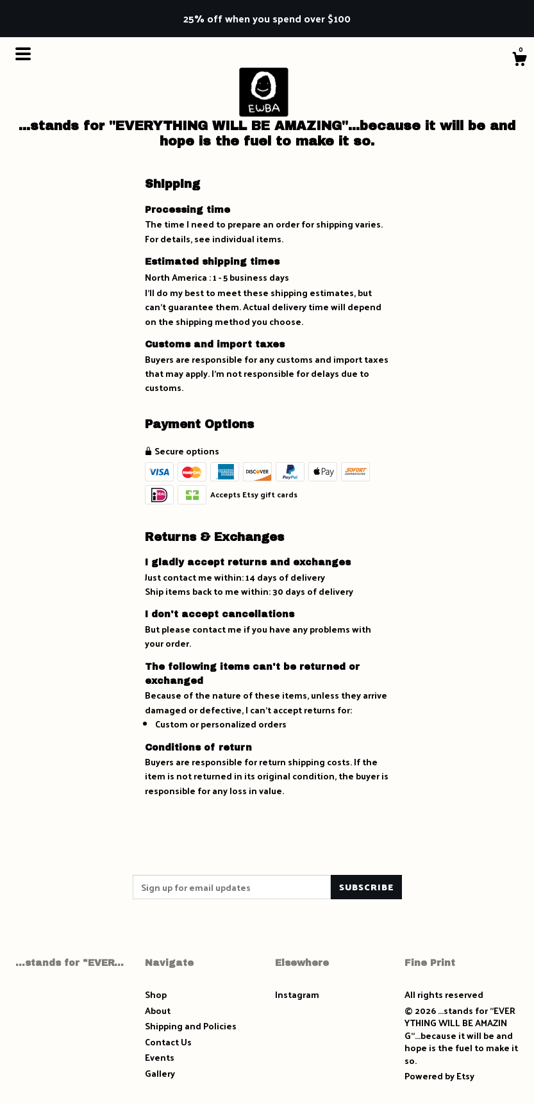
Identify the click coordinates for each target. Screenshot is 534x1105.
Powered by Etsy (439, 1076)
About (158, 1010)
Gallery (160, 1073)
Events (159, 1057)
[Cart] (519, 60)
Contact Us (168, 1042)
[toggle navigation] (23, 53)
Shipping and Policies (191, 1026)
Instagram (297, 994)
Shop (156, 994)
